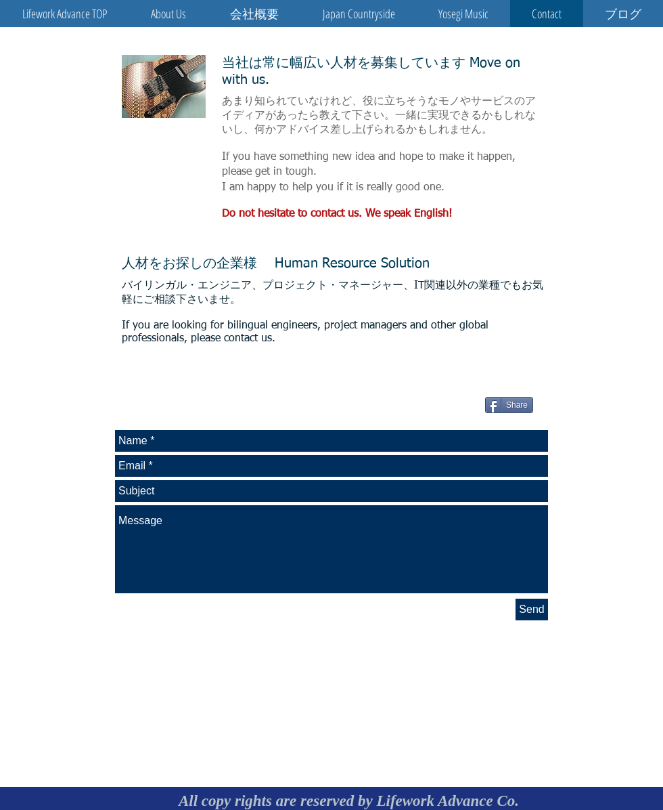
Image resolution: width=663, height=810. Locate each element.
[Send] (532, 609)
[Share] (509, 405)
